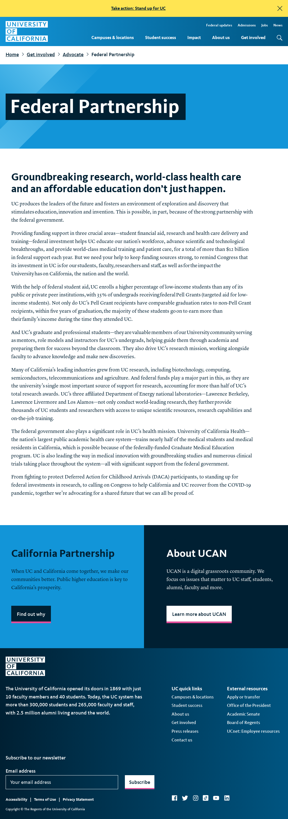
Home (12, 54)
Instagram (195, 798)
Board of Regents (243, 722)
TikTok (205, 798)
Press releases (185, 731)
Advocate (73, 54)
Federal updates (219, 25)
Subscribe (139, 782)
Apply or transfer (243, 697)
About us (221, 37)
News (277, 25)
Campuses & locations (112, 37)
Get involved (253, 37)
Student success (160, 37)
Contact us (182, 740)
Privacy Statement (78, 799)
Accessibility (16, 799)
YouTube (216, 798)
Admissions (247, 25)
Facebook (174, 798)
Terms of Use (45, 799)
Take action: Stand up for (138, 8)
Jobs (264, 25)
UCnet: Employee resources (253, 731)
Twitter (185, 798)
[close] (279, 8)
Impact (194, 37)
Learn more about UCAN (199, 614)
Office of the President (249, 705)
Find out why (31, 614)
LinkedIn (227, 798)
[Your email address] (62, 782)
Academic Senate (243, 714)
